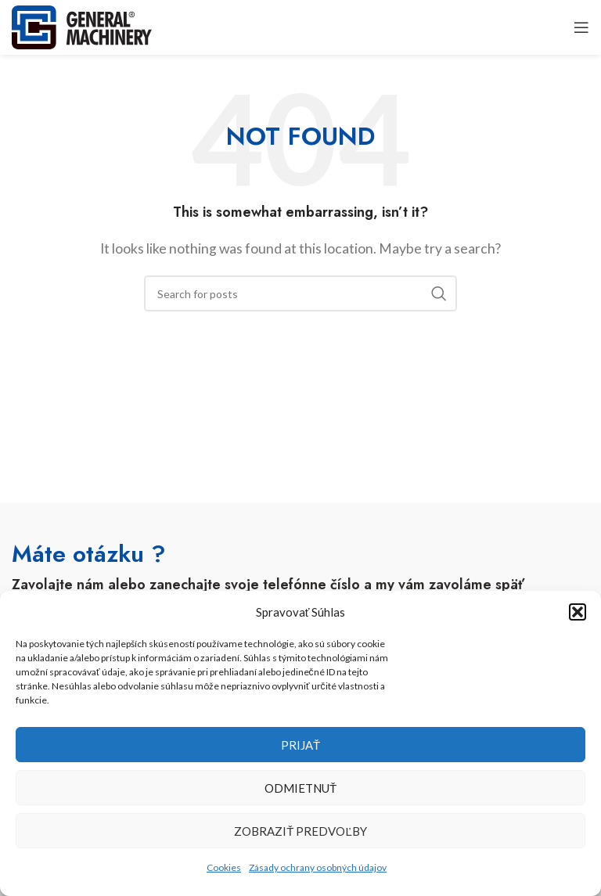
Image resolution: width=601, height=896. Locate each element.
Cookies (224, 867)
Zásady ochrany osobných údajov (318, 867)
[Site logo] (82, 25)
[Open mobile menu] (581, 27)
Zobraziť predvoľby (300, 831)
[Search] (300, 293)
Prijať (300, 745)
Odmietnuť (300, 788)
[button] (577, 612)
